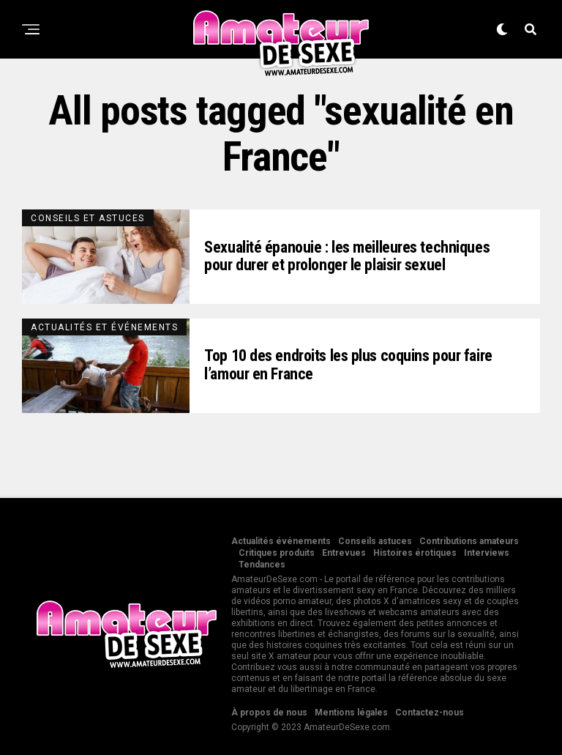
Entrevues (344, 553)
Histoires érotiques (415, 553)
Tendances (262, 564)
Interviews (486, 553)
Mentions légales (351, 712)
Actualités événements (281, 541)
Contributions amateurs (469, 541)
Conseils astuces (375, 541)
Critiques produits (277, 553)
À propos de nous (269, 712)
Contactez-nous (429, 712)
